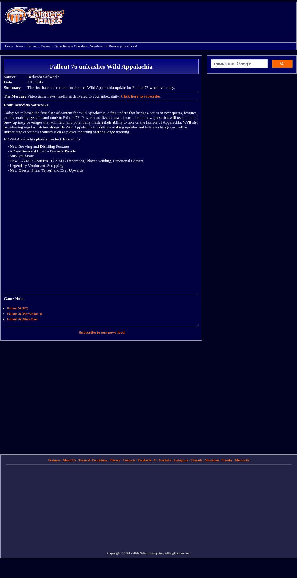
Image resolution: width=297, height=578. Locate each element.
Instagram (181, 460)
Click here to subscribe (140, 96)
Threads (196, 460)
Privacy (115, 460)
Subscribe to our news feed (102, 332)
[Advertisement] (153, 45)
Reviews (32, 46)
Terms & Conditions (92, 460)
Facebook (144, 460)
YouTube (165, 460)
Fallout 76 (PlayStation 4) (24, 313)
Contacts (129, 460)
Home (34, 15)
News (19, 46)
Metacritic (242, 460)
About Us (69, 460)
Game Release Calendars (71, 46)
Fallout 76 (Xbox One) (22, 319)
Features (46, 46)
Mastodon (212, 460)
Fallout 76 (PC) (17, 308)
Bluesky (226, 460)
